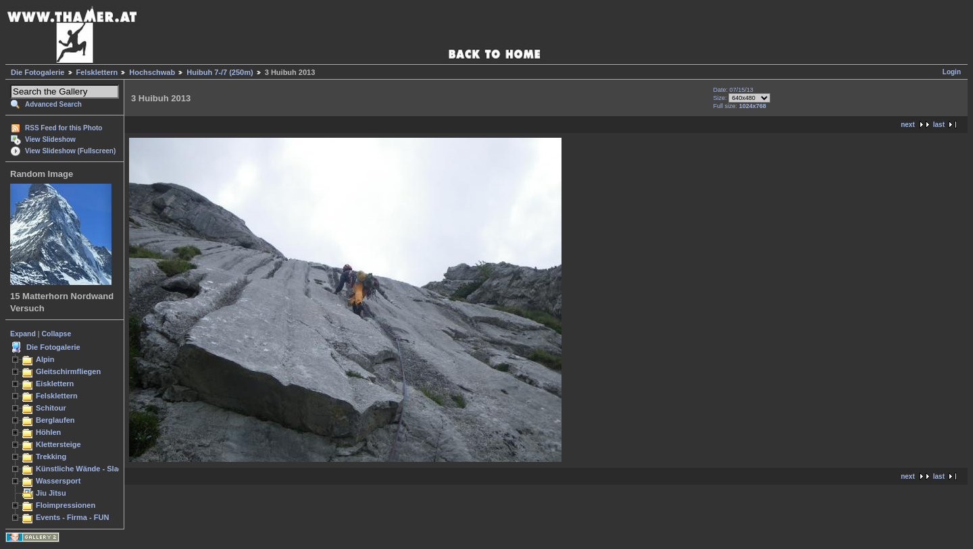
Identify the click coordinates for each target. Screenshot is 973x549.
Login (952, 72)
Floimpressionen (65, 505)
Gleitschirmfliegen (68, 371)
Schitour (51, 408)
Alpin (45, 359)
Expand (23, 334)
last (939, 124)
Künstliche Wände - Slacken (85, 469)
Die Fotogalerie (37, 72)
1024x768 (752, 106)
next (908, 124)
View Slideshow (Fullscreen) (70, 151)
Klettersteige (58, 444)
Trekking (51, 456)
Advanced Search (53, 104)
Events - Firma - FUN (72, 517)
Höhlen (48, 432)
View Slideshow (50, 139)
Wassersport (58, 481)
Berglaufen (55, 420)
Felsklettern (97, 72)
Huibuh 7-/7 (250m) (219, 72)
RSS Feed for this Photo (63, 128)
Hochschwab (152, 72)
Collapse (57, 334)
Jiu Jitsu (51, 493)
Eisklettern (55, 384)
